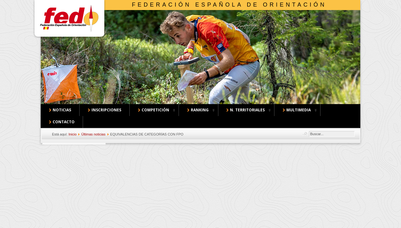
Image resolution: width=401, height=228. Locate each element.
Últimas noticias (93, 134)
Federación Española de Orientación (229, 5)
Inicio (73, 134)
